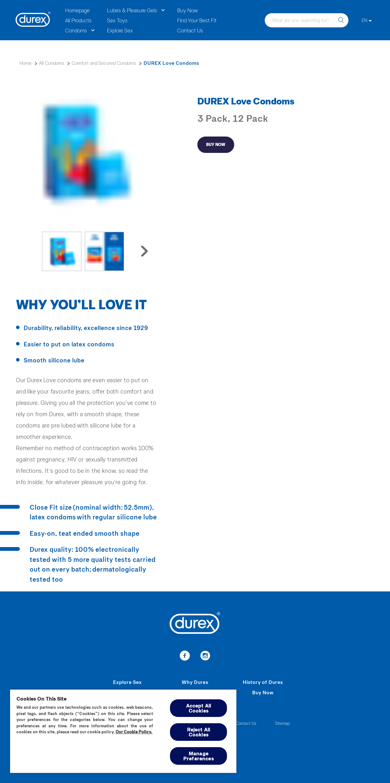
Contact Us (190, 30)
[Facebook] (185, 657)
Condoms (76, 30)
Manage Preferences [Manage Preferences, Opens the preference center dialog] (198, 755)
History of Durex (263, 682)
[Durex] (33, 20)
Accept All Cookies (198, 707)
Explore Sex (120, 30)
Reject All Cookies (198, 731)
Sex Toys (117, 20)
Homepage (77, 10)
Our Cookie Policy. (134, 731)
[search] (341, 20)
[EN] (367, 20)
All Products (78, 20)
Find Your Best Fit (197, 20)
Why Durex (195, 682)
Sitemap (282, 723)
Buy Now (187, 10)
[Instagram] (205, 657)
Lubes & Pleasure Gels (132, 10)
